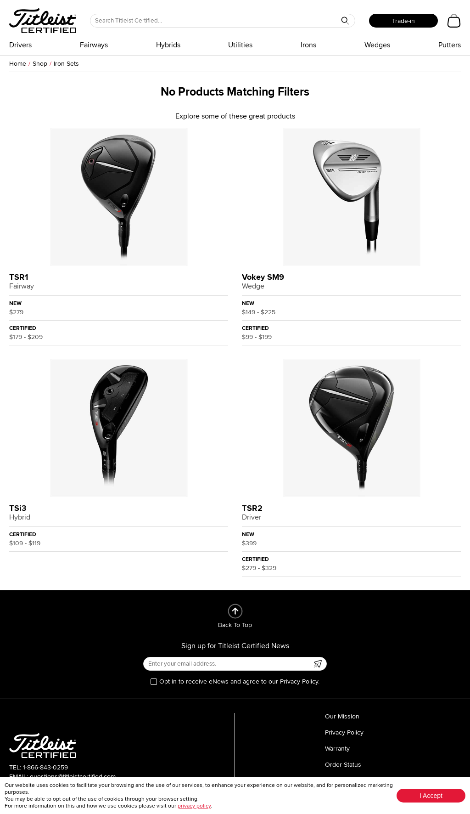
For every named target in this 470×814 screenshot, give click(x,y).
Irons (308, 45)
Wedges (377, 45)
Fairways (94, 45)
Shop (40, 64)
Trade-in (403, 21)
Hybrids (168, 45)
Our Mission (342, 716)
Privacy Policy (344, 732)
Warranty (337, 748)
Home (17, 64)
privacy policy (194, 806)
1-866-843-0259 (45, 767)
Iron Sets (66, 64)
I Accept (431, 795)
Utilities (240, 45)
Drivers (20, 45)
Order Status (343, 765)
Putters (449, 45)
